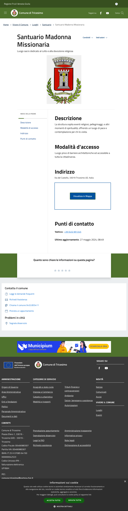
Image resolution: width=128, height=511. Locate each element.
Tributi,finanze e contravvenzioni (72, 388)
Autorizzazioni (71, 405)
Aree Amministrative (11, 392)
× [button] (125, 482)
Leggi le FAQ (38, 440)
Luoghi (35, 24)
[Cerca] (122, 13)
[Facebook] (99, 13)
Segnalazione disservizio (44, 435)
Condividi (88, 37)
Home (6, 24)
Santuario (46, 24)
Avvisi (99, 396)
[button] (64, 506)
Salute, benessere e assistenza (79, 400)
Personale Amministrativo (13, 411)
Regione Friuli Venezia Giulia (17, 3)
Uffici (4, 396)
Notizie (99, 387)
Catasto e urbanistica (42, 396)
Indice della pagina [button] (28, 113)
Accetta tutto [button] (53, 500)
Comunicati (101, 392)
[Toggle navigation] (5, 12)
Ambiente (69, 395)
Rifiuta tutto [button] (74, 500)
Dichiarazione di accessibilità (78, 445)
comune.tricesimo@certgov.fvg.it (17, 478)
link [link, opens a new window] (89, 495)
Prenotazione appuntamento (46, 430)
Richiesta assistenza (42, 445)
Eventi (99, 415)
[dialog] (64, 495)
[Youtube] (106, 13)
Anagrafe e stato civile (43, 387)
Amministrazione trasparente (78, 430)
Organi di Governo (10, 387)
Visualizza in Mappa (82, 196)
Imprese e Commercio (43, 392)
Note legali (69, 440)
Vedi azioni (102, 37)
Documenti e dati (9, 416)
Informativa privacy (73, 435)
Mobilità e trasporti (42, 401)
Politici (5, 406)
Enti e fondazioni (9, 401)
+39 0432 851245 (72, 231)
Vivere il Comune (21, 24)
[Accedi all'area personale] (116, 4)
